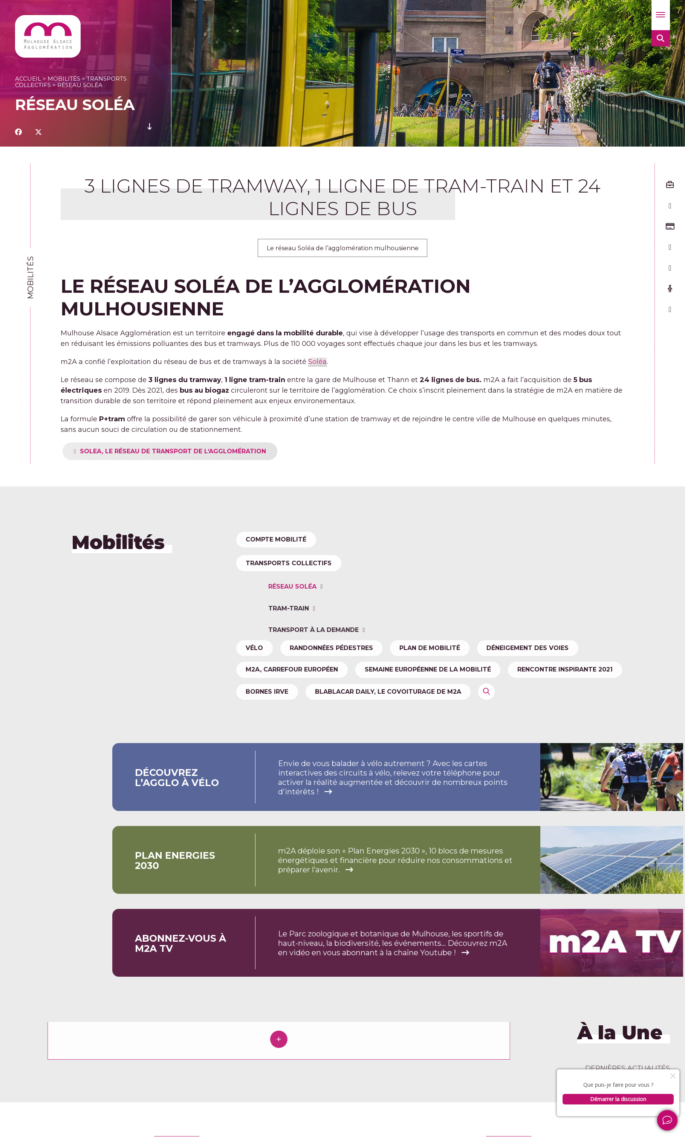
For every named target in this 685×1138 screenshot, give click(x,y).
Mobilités (63, 78)
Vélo (256, 666)
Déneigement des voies (546, 666)
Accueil (28, 78)
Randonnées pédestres (338, 666)
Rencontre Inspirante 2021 (577, 692)
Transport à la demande (315, 708)
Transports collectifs (290, 600)
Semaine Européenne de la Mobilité (435, 692)
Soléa (317, 363)
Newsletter (628, 1122)
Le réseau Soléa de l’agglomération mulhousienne (342, 249)
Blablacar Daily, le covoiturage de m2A (395, 718)
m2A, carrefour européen (294, 692)
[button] (660, 15)
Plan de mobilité (442, 666)
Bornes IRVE (269, 718)
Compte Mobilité (278, 541)
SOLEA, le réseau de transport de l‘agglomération (204, 452)
